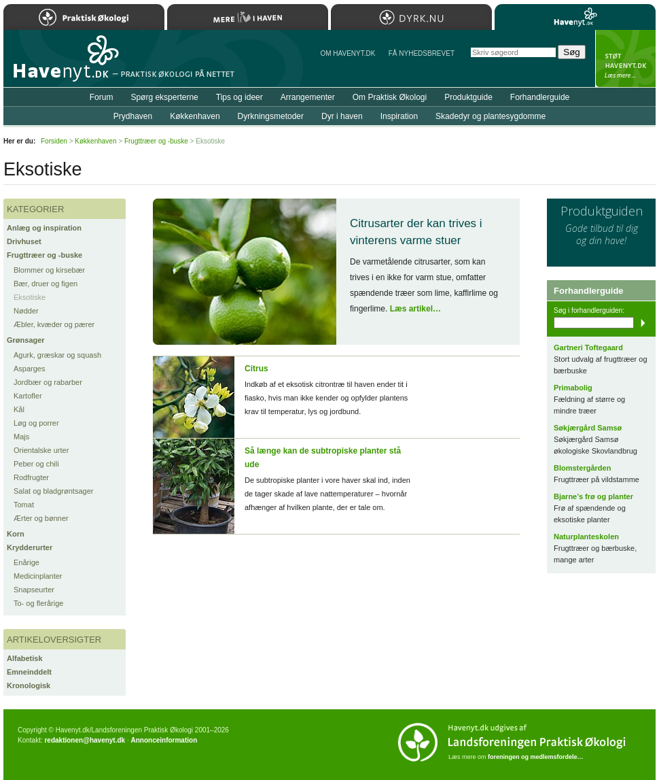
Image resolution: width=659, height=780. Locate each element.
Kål (19, 409)
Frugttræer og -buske (44, 255)
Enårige (26, 562)
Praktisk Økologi (83, 17)
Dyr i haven (342, 116)
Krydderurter (29, 547)
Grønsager (26, 340)
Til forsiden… (62, 64)
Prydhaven (132, 116)
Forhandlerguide (539, 97)
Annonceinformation (163, 740)
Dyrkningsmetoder (271, 116)
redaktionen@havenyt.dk (84, 740)
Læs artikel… (415, 308)
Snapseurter (34, 590)
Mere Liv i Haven (247, 17)
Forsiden (54, 141)
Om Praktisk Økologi (390, 97)
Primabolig (573, 388)
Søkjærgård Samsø (588, 428)
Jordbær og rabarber (48, 382)
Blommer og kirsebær (49, 270)
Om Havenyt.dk (347, 53)
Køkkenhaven (194, 116)
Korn (15, 534)
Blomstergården (582, 468)
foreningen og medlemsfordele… (536, 756)
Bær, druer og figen (45, 283)
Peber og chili (36, 464)
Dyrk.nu (411, 17)
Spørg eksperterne (164, 97)
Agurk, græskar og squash (57, 355)
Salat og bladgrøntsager (53, 491)
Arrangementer (308, 97)
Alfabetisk (25, 658)
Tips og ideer (239, 97)
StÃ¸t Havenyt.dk (625, 58)
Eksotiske (30, 297)
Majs (21, 437)
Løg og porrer (36, 423)
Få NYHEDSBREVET (422, 53)
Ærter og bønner (41, 518)
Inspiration (399, 116)
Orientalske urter (41, 450)
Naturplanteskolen (586, 536)
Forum (101, 97)
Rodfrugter (31, 477)
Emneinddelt (29, 672)
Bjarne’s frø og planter (593, 496)
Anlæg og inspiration (44, 228)
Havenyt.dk (575, 17)
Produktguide (468, 97)
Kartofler (28, 396)
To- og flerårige (38, 603)
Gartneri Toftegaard (588, 347)
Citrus (256, 368)
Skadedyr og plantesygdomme (490, 116)
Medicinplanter (38, 576)
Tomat (24, 505)
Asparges (29, 368)
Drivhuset (24, 241)
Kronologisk (28, 685)
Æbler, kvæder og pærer (54, 324)
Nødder (26, 311)
